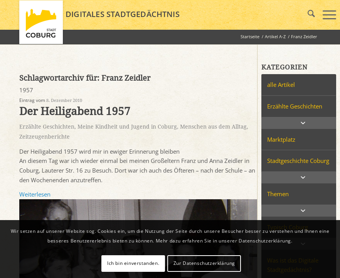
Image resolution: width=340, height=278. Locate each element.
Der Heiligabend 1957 (74, 111)
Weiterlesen (34, 194)
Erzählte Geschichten (46, 127)
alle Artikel (281, 84)
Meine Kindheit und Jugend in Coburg (127, 127)
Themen (278, 194)
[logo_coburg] (41, 25)
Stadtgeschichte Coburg (298, 160)
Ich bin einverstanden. (133, 263)
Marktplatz (281, 139)
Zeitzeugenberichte (44, 137)
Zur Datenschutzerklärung (204, 263)
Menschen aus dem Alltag (213, 127)
